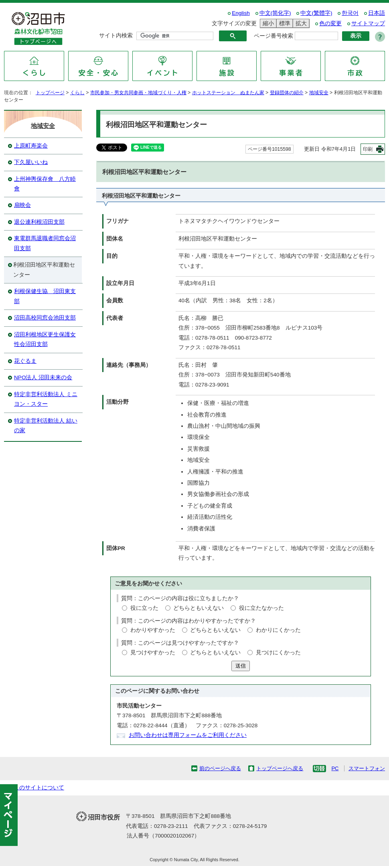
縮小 (267, 23)
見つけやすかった (152, 653)
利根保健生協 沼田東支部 (45, 296)
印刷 (368, 149)
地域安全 (318, 92)
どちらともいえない (198, 608)
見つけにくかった (278, 653)
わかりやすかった (152, 630)
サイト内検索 (116, 35)
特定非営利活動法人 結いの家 (45, 425)
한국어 (350, 13)
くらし (77, 92)
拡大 (300, 23)
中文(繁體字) (316, 13)
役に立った (144, 608)
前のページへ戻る (220, 768)
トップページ (50, 92)
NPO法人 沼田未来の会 (43, 377)
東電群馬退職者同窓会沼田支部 (45, 243)
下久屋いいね (31, 162)
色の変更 (330, 23)
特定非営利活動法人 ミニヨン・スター (45, 399)
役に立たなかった (261, 608)
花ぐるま (25, 361)
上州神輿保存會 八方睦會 (45, 184)
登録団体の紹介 (287, 92)
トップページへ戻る (279, 768)
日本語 (376, 13)
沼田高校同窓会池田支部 (45, 318)
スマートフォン (366, 768)
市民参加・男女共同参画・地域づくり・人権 (138, 92)
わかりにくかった (278, 630)
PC (334, 768)
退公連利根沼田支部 (39, 222)
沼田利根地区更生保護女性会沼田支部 (45, 339)
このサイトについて (39, 788)
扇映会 (22, 205)
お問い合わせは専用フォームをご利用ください (188, 735)
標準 (283, 23)
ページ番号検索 (273, 36)
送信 (240, 666)
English (241, 13)
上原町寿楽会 (31, 146)
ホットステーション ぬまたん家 (228, 92)
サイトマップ (368, 23)
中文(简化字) (275, 13)
